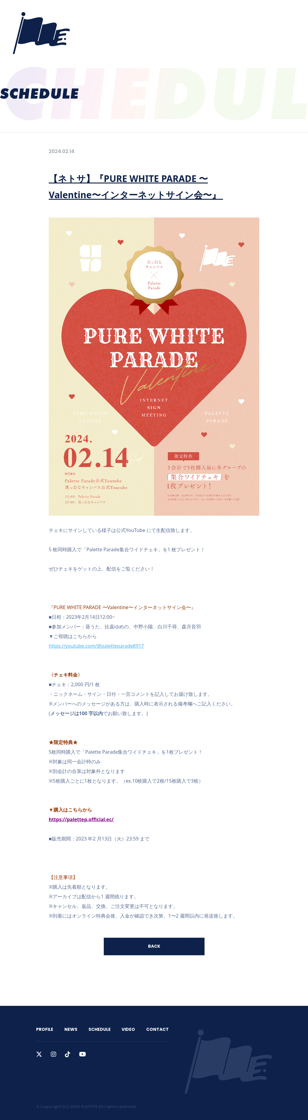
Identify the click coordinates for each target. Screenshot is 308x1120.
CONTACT (223, 13)
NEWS (140, 13)
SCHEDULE (167, 13)
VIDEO (195, 13)
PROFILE (116, 13)
